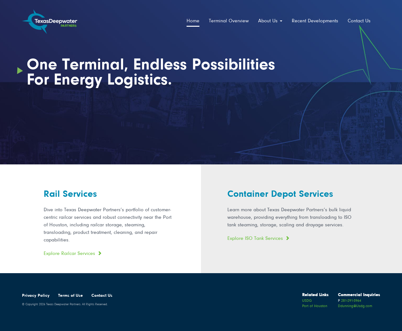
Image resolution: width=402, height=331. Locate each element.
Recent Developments (315, 21)
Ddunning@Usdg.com (355, 306)
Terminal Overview (229, 21)
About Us (270, 21)
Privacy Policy (36, 296)
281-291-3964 (351, 301)
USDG (307, 301)
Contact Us (359, 21)
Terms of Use (70, 296)
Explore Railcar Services (69, 253)
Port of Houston (314, 306)
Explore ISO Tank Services (255, 238)
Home (193, 21)
